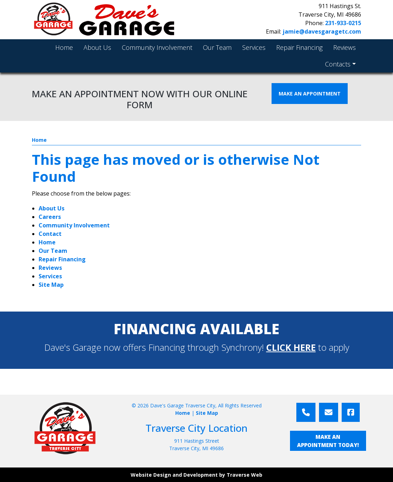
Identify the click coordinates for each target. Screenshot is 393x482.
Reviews (50, 268)
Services (50, 276)
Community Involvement (74, 225)
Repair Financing (62, 259)
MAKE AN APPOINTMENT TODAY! (328, 440)
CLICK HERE (291, 347)
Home (39, 140)
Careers (50, 217)
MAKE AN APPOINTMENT (310, 93)
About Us (51, 208)
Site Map (51, 285)
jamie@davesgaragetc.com (322, 31)
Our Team (53, 251)
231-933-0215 (343, 23)
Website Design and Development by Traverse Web (196, 474)
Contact (50, 234)
